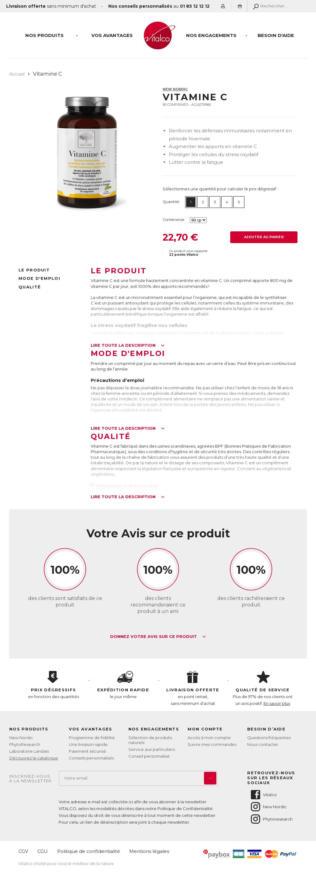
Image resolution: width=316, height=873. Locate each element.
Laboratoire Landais (29, 751)
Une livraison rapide (88, 744)
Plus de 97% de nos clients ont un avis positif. (262, 688)
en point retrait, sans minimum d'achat (193, 688)
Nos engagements (211, 35)
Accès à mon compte (209, 737)
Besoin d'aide (276, 35)
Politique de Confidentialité (185, 808)
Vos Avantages (112, 35)
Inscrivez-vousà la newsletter (30, 779)
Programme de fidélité (92, 737)
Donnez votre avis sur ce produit (158, 637)
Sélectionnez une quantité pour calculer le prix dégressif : (220, 188)
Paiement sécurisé (87, 751)
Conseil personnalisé (149, 756)
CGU (42, 851)
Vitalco (263, 794)
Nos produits (44, 35)
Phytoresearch (271, 819)
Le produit (34, 269)
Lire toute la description (128, 345)
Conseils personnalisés (91, 757)
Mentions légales (149, 851)
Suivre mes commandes (212, 744)
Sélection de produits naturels (150, 740)
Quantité (171, 201)
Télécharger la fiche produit (125, 485)
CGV (23, 851)
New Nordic (175, 89)
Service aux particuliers (151, 749)
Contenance (173, 219)
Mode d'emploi (39, 278)
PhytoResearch (24, 744)
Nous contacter (262, 744)
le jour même (123, 685)
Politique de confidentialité (88, 851)
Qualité (30, 286)
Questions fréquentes (269, 737)
